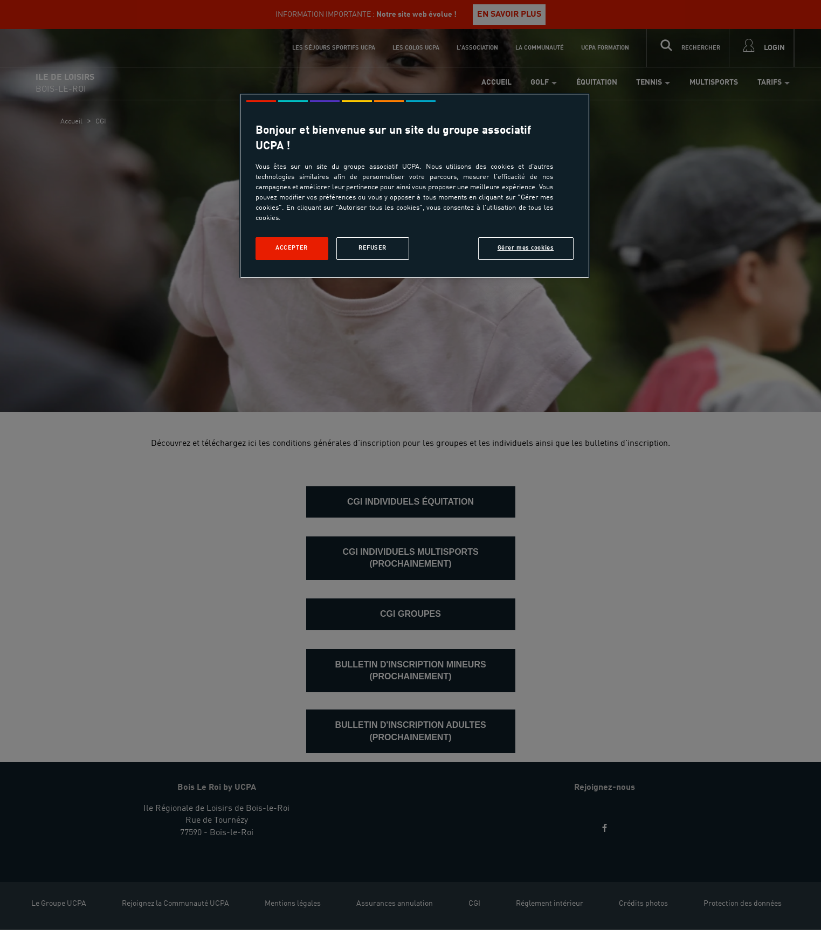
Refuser (372, 248)
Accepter (291, 248)
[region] (414, 185)
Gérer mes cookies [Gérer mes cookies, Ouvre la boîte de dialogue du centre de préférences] (526, 248)
